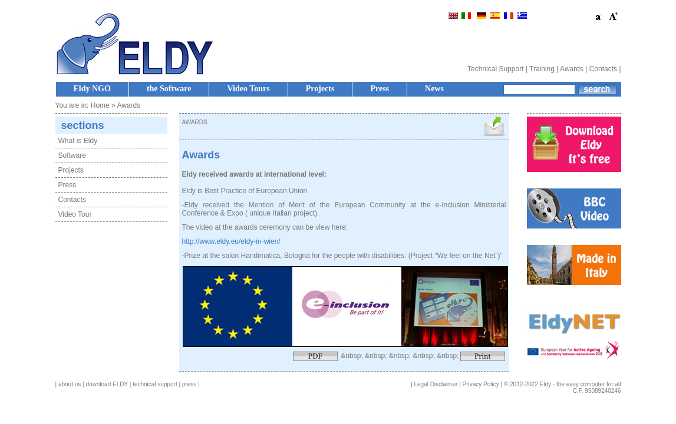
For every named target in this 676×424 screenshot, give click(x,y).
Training (542, 69)
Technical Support (495, 69)
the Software (169, 88)
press (189, 384)
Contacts (603, 69)
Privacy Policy (481, 384)
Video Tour (75, 214)
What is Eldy (78, 141)
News (434, 88)
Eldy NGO (92, 88)
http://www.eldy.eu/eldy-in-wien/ (231, 241)
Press (379, 88)
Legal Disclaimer (435, 384)
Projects (320, 88)
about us (69, 384)
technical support (155, 384)
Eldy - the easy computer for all (580, 384)
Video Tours (248, 88)
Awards (571, 69)
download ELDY (106, 384)
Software (72, 155)
